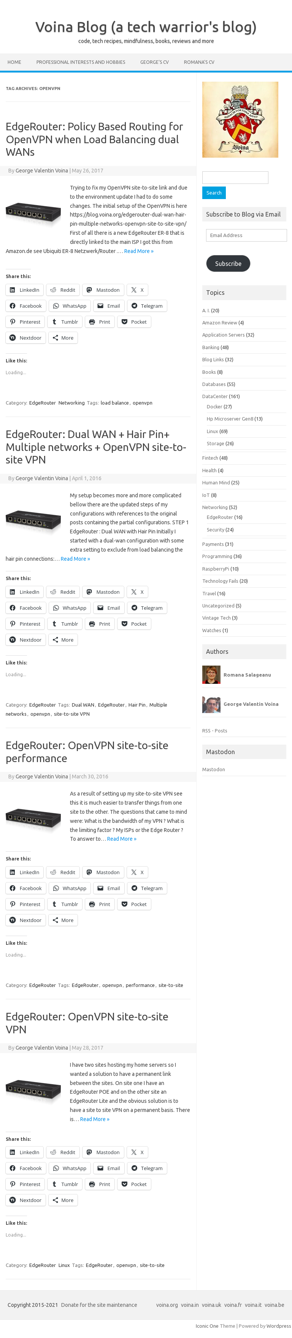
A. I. (206, 310)
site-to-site (171, 985)
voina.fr (233, 1305)
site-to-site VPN (72, 713)
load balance (115, 402)
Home (14, 62)
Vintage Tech (216, 617)
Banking (210, 347)
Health (209, 470)
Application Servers (223, 334)
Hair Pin (137, 704)
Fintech (210, 457)
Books (209, 372)
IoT (206, 495)
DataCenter (215, 396)
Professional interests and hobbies (80, 62)
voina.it (253, 1305)
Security (215, 529)
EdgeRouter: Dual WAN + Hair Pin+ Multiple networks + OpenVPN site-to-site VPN (96, 446)
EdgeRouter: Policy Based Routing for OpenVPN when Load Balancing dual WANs (94, 139)
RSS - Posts (214, 730)
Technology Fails (220, 581)
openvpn (142, 402)
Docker (214, 406)
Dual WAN (83, 704)
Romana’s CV (199, 62)
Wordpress (279, 1326)
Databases (214, 384)
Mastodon (213, 769)
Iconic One (207, 1326)
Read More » (139, 251)
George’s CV (154, 62)
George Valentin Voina (42, 171)
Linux (64, 1265)
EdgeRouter (42, 402)
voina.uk (211, 1305)
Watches (211, 630)
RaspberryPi (215, 568)
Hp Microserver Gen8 (230, 418)
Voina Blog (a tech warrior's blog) (146, 27)
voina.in (190, 1305)
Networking (72, 402)
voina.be (274, 1305)
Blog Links (213, 359)
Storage (215, 443)
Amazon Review (219, 322)
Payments (213, 544)
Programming (217, 556)
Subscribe (228, 263)
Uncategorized (218, 605)
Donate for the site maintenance (99, 1305)
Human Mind (216, 482)
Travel (209, 593)
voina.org (167, 1305)
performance (140, 985)
